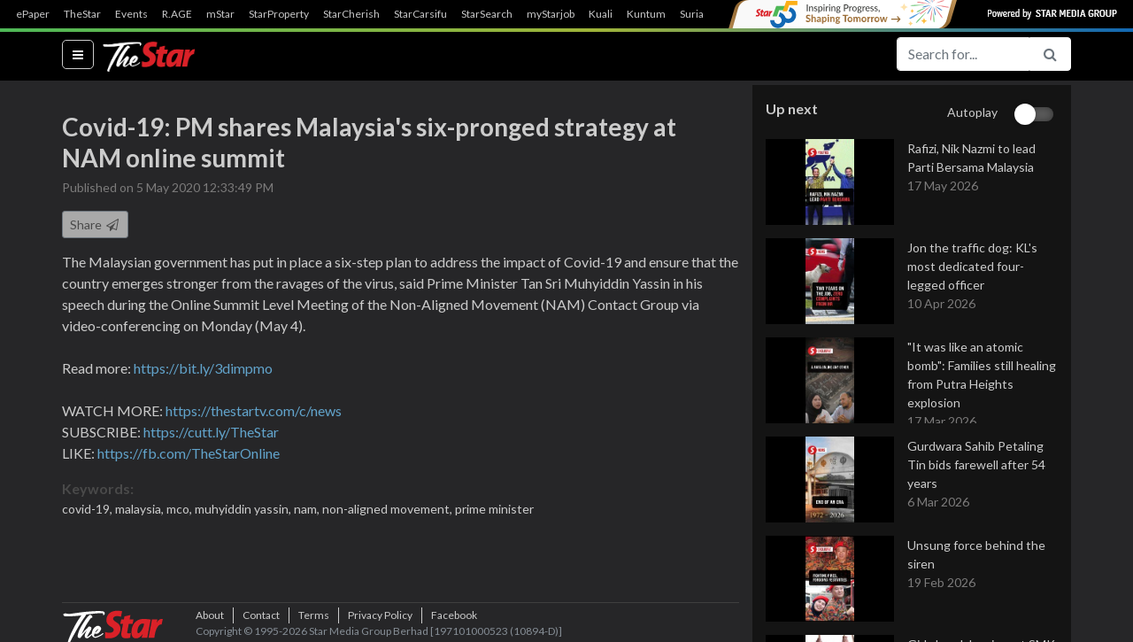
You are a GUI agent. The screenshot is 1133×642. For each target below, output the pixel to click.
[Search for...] (963, 54)
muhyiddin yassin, (244, 508)
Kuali (601, 14)
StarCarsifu (420, 14)
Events (131, 14)
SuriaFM (700, 14)
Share (95, 224)
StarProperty (279, 14)
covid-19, (88, 508)
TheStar (82, 14)
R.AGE (177, 14)
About (210, 615)
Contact (261, 615)
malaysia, (140, 508)
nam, (308, 508)
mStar (220, 14)
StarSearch (487, 14)
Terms (313, 615)
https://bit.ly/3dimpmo (203, 368)
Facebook (454, 615)
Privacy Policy (380, 615)
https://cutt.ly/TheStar (211, 431)
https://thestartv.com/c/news (254, 410)
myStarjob (550, 14)
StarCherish (351, 14)
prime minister (494, 508)
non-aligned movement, (388, 508)
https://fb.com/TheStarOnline (188, 453)
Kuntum (646, 14)
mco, (180, 508)
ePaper (33, 14)
